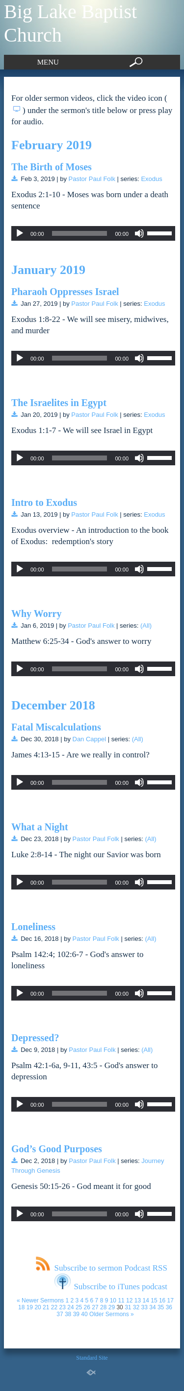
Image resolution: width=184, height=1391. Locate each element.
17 (170, 1300)
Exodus (151, 178)
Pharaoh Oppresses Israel (65, 291)
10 (113, 1300)
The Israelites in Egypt (58, 402)
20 (37, 1307)
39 (76, 1314)
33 (144, 1307)
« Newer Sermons (40, 1300)
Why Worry (36, 613)
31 (128, 1307)
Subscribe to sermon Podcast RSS (101, 1268)
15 (154, 1300)
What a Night (39, 826)
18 (21, 1307)
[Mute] (139, 233)
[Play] (20, 233)
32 (136, 1307)
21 (46, 1307)
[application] (93, 233)
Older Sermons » (111, 1314)
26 (87, 1307)
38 (68, 1314)
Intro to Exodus (44, 502)
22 (54, 1307)
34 (152, 1307)
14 (146, 1300)
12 (129, 1300)
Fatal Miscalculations (56, 727)
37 (59, 1314)
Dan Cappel (89, 739)
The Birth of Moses (51, 166)
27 (95, 1307)
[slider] (79, 233)
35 (161, 1307)
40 (84, 1314)
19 (29, 1307)
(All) (146, 625)
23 (62, 1307)
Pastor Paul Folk (92, 178)
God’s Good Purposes (56, 1148)
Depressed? (35, 1037)
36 (169, 1307)
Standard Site (91, 1357)
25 (79, 1307)
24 (70, 1307)
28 (103, 1307)
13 (137, 1300)
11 (121, 1300)
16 (162, 1300)
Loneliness (33, 926)
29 (111, 1307)
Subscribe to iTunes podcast (110, 1286)
